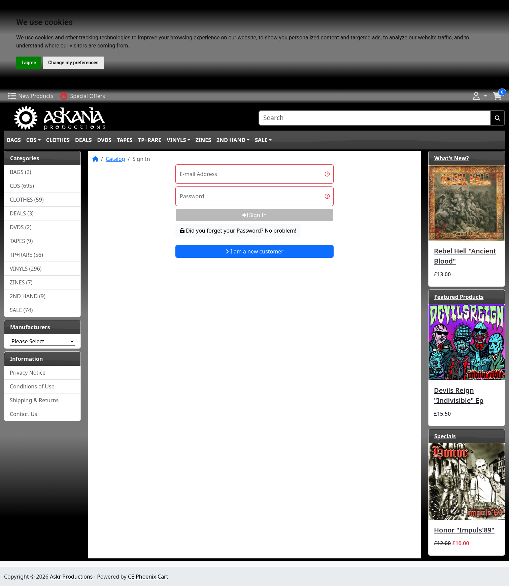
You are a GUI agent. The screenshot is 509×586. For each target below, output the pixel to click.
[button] (479, 96)
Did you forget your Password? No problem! (238, 230)
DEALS (83, 140)
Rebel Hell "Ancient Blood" (465, 256)
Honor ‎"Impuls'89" (464, 530)
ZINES (203, 140)
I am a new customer (254, 251)
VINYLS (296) (26, 268)
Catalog (115, 159)
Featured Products (458, 297)
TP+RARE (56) (26, 254)
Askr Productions (71, 576)
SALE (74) (21, 310)
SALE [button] (261, 140)
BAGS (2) (20, 172)
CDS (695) (22, 185)
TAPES (125, 140)
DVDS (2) (21, 227)
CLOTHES (58, 140)
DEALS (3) (22, 213)
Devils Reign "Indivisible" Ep (458, 395)
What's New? (451, 158)
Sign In (254, 215)
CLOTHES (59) (27, 199)
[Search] (374, 118)
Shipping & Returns (34, 400)
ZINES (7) (21, 282)
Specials (445, 436)
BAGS (14, 140)
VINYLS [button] (176, 140)
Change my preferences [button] (73, 62)
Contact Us (23, 414)
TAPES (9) (21, 241)
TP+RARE (149, 140)
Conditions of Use (32, 386)
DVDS (104, 140)
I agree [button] (29, 62)
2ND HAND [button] (230, 140)
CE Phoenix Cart (148, 576)
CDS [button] (31, 140)
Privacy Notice (27, 372)
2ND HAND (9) (27, 296)
